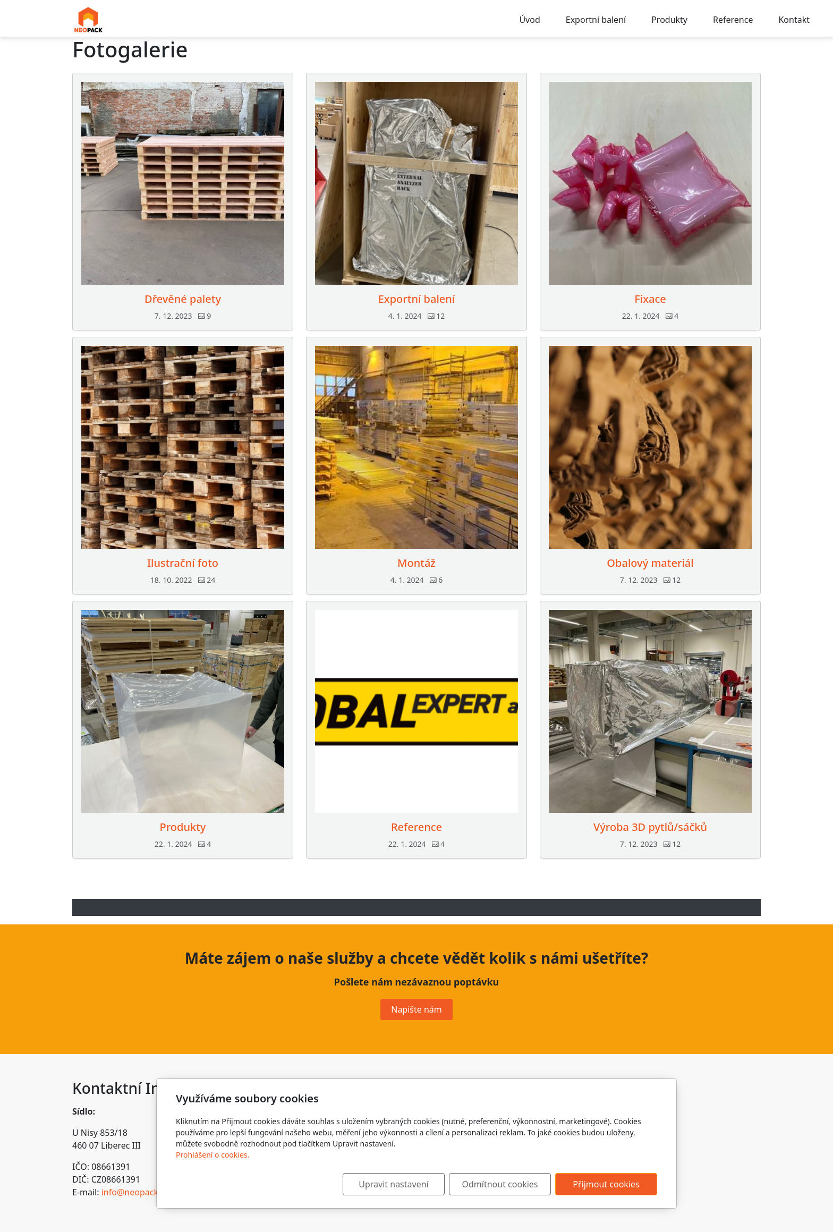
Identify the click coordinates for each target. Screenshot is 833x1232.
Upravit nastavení (393, 1184)
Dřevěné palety (182, 299)
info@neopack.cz (135, 1192)
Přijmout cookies (606, 1184)
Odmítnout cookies (500, 1184)
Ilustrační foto (182, 563)
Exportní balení (596, 20)
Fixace (650, 299)
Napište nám (416, 1009)
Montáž (416, 563)
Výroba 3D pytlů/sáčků (650, 827)
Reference (733, 20)
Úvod (529, 20)
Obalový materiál (650, 563)
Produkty (669, 20)
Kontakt (794, 20)
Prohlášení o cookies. (212, 1155)
